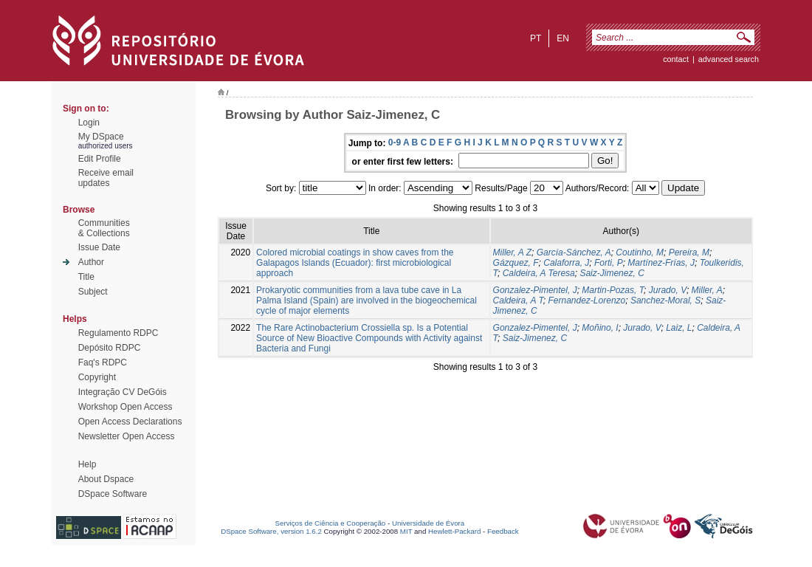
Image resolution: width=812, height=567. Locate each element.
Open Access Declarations (130, 421)
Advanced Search (728, 59)
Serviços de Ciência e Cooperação (330, 523)
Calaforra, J (566, 263)
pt (535, 38)
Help (87, 464)
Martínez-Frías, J (661, 263)
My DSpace (101, 136)
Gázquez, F (516, 263)
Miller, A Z (512, 252)
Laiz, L (679, 328)
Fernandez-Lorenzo (587, 300)
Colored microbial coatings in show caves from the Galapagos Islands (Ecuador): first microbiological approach (354, 262)
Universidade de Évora (428, 523)
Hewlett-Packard (454, 531)
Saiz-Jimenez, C (611, 273)
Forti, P (608, 263)
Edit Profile (99, 159)
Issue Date (99, 247)
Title (86, 277)
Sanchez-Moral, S (665, 300)
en (563, 38)
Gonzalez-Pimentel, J (535, 290)
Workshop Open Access (125, 407)
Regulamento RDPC (118, 333)
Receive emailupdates (106, 178)
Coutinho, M (640, 252)
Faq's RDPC (102, 362)
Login (89, 122)
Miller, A (707, 290)
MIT (406, 531)
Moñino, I (600, 328)
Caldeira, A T (518, 300)
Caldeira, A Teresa (539, 273)
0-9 (394, 142)
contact (676, 59)
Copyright (97, 377)
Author (91, 262)
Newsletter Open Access (126, 436)
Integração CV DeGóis (122, 392)
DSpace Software (112, 494)
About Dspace (106, 479)
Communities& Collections (104, 228)
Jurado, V (668, 290)
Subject (93, 291)
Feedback (503, 531)
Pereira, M (689, 252)
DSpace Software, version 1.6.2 (271, 531)
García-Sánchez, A (574, 252)
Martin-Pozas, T (613, 290)
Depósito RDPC (109, 348)
